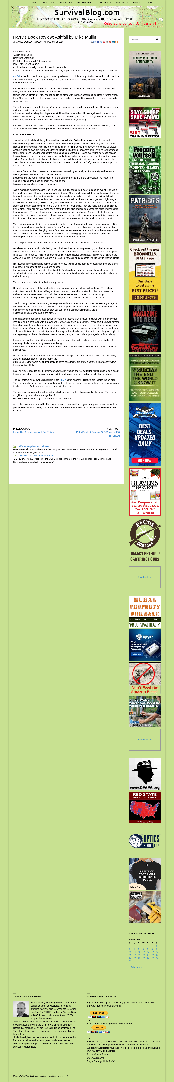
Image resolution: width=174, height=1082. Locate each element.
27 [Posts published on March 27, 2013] (144, 958)
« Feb (132, 967)
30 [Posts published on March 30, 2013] (157, 958)
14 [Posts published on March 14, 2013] (148, 952)
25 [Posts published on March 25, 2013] (135, 958)
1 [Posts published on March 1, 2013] (152, 946)
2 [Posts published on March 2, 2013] (156, 946)
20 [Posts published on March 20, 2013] (144, 955)
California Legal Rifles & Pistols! (31, 446)
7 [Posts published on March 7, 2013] (147, 949)
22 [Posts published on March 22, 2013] (153, 955)
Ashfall (16, 76)
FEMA (63, 380)
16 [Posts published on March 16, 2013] (157, 952)
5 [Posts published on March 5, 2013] (138, 949)
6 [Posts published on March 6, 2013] (143, 949)
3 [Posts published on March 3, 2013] (129, 949)
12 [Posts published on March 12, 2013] (139, 952)
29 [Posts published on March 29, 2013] (153, 958)
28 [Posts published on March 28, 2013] (148, 958)
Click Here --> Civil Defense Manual (33, 455)
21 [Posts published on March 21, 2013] (148, 955)
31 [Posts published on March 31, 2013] (130, 961)
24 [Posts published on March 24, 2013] (130, 958)
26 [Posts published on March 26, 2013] (139, 958)
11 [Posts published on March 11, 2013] (135, 952)
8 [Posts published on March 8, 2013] (152, 949)
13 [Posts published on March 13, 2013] (144, 952)
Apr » (139, 967)
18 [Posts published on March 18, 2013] (135, 955)
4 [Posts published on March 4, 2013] (134, 949)
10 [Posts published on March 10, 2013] (130, 952)
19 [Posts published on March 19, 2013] (139, 955)
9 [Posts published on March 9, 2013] (156, 949)
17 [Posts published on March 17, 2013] (130, 955)
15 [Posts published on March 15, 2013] (153, 952)
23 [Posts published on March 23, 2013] (157, 955)
